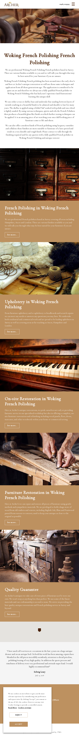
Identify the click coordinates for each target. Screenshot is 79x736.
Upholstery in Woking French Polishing (31, 304)
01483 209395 (64, 4)
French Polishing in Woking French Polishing (37, 210)
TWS (59, 732)
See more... (12, 234)
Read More (12, 708)
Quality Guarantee (22, 589)
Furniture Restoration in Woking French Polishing (34, 495)
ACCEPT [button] (18, 724)
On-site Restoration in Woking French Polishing (33, 401)
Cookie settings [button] (24, 708)
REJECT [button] (18, 715)
